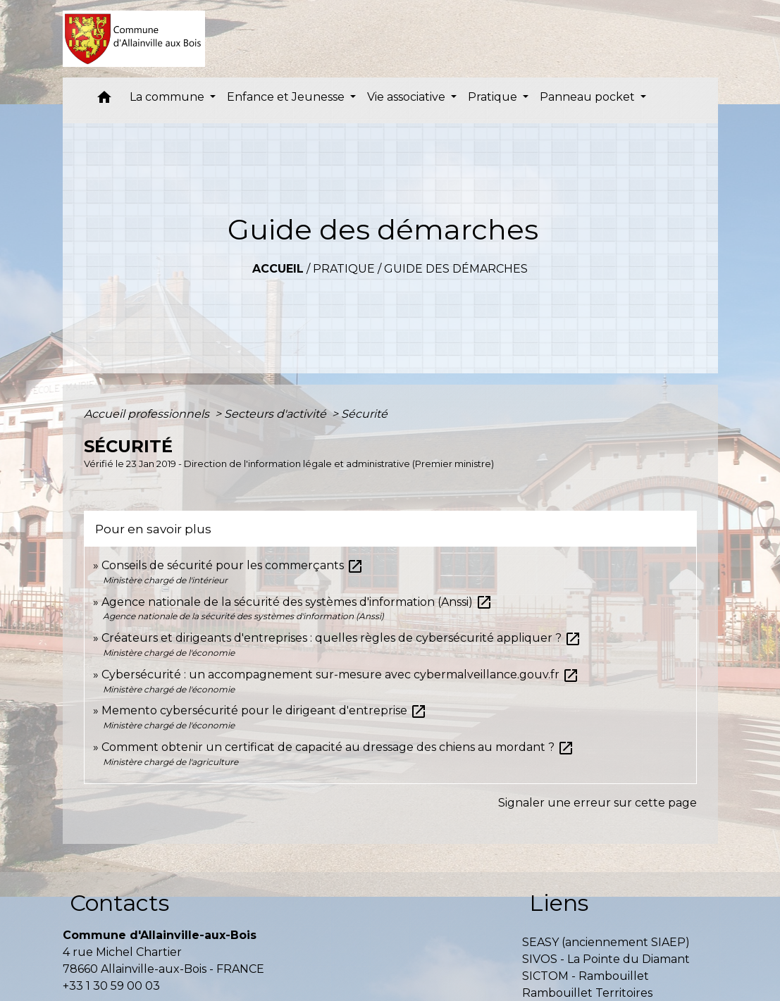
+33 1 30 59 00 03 (111, 986)
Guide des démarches (456, 268)
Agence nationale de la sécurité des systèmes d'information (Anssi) (297, 602)
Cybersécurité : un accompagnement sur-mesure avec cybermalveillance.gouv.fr (340, 674)
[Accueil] (134, 38)
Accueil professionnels (148, 414)
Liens (558, 902)
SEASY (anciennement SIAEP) (606, 942)
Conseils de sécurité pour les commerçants (232, 565)
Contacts (119, 902)
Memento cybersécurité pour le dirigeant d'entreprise (264, 710)
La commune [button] (168, 97)
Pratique (344, 268)
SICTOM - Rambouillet (585, 976)
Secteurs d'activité (276, 414)
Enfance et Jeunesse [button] (287, 97)
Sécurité (364, 414)
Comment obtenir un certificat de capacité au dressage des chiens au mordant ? (337, 747)
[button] (104, 100)
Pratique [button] (494, 97)
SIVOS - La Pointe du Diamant (606, 959)
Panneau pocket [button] (589, 97)
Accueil (278, 268)
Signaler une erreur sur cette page (597, 802)
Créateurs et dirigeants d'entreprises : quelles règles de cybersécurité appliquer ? (341, 638)
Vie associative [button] (407, 97)
